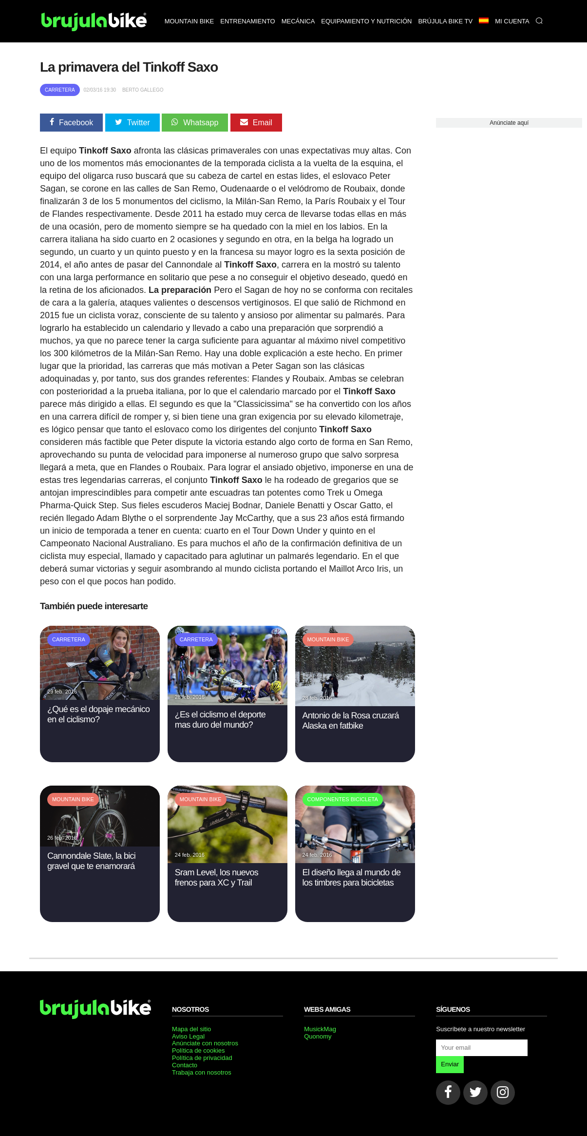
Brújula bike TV (445, 21)
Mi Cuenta (512, 21)
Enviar (450, 1064)
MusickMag (320, 1029)
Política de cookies (198, 1050)
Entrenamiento (247, 21)
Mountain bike (189, 21)
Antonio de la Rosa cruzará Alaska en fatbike (351, 721)
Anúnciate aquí (509, 122)
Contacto (184, 1065)
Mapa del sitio (191, 1029)
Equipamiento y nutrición (366, 21)
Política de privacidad (202, 1057)
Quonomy (317, 1036)
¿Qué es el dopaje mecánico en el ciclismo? (98, 714)
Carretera (60, 90)
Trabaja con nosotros (201, 1072)
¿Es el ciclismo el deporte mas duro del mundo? (220, 720)
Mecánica (298, 21)
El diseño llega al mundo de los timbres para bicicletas (352, 877)
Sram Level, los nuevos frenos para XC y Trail (216, 877)
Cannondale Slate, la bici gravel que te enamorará (91, 861)
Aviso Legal (188, 1036)
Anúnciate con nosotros (205, 1043)
